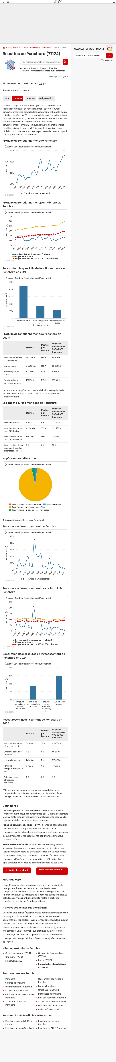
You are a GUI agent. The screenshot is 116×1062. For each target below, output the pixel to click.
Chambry (53, 68)
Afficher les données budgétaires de (19, 83)
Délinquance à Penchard (50, 1005)
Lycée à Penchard (47, 986)
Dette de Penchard (17, 870)
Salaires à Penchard (15, 983)
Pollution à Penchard (48, 1009)
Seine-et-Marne (32, 48)
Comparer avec (10, 90)
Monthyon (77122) (14, 961)
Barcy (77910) (45, 960)
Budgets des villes (15, 48)
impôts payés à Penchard (31, 520)
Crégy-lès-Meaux (38, 68)
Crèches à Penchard (48, 990)
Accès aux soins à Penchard (52, 1001)
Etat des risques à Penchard (52, 998)
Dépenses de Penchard (52, 871)
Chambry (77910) (14, 957)
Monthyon (24, 71)
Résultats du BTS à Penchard (52, 1028)
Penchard (46, 48)
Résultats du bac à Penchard (19, 1028)
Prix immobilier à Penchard (18, 987)
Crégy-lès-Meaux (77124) (18, 953)
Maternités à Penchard (49, 994)
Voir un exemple (107, 60)
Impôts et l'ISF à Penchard (18, 990)
